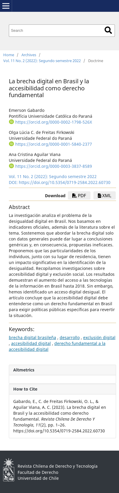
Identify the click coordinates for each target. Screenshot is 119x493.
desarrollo (70, 337)
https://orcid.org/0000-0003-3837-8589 (53, 166)
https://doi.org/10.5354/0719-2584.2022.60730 (64, 182)
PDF (79, 195)
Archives (28, 54)
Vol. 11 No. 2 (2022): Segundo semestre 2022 (42, 60)
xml (104, 195)
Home (8, 54)
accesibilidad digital (31, 343)
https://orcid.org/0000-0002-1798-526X (53, 122)
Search (108, 30)
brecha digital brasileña (32, 337)
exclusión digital (99, 337)
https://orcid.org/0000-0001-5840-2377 (53, 144)
